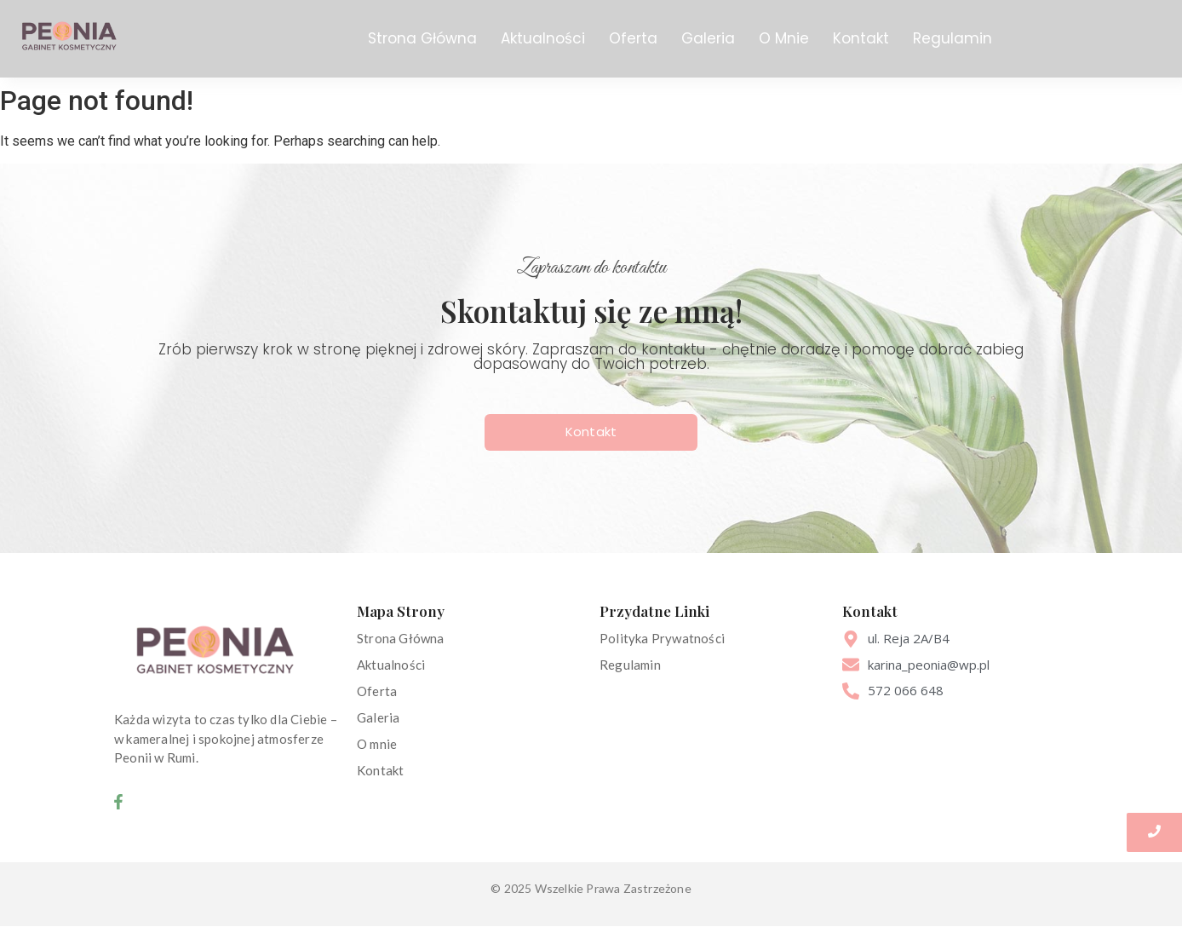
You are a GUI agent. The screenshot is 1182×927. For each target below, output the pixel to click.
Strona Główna (422, 38)
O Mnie (784, 38)
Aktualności (543, 38)
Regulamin (952, 38)
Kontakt (861, 38)
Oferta (633, 38)
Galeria (708, 38)
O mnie (377, 743)
